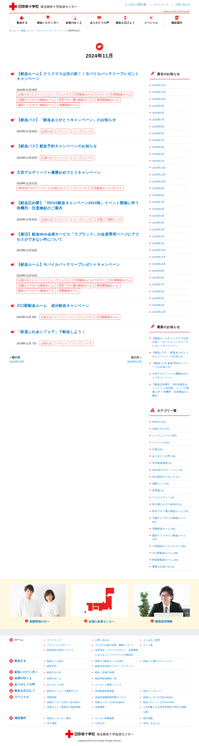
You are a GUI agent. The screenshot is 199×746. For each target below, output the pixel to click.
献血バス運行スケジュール (157, 661)
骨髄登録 (52, 697)
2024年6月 (158, 209)
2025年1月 (158, 161)
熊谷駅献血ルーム (108, 99)
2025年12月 (159, 85)
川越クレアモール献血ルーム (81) (169, 520)
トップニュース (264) (164, 435)
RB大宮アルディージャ (32, 188)
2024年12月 (134, 361)
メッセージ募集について (108, 684)
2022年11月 (159, 312)
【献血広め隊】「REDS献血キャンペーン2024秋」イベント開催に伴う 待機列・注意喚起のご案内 (170, 390)
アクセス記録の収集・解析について (114, 645)
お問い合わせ (182, 4)
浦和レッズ (114, 219)
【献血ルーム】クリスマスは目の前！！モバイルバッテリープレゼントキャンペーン (170, 342)
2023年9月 (158, 270)
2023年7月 (158, 284)
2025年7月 (158, 119)
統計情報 (148, 718)
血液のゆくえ (23, 678)
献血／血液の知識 (104, 672)
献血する (20, 660)
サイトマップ (161, 4)
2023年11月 (159, 257)
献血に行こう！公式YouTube (158, 702)
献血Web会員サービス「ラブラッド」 (115, 666)
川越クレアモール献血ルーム (36, 99)
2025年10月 (159, 99)
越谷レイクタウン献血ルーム (36, 104)
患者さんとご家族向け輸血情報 (64, 707)
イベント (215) (160, 442)
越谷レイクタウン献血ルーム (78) (169, 537)
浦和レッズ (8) (160, 483)
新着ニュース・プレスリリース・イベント (42, 30)
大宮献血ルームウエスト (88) (169, 546)
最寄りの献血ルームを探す (109, 661)
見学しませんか (151, 723)
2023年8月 (158, 277)
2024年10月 (16, 361)
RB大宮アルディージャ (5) (167, 470)
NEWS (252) (159, 421)
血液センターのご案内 (59, 718)
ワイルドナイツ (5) (163, 497)
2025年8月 (158, 112)
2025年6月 (158, 126)
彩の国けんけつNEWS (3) (166, 504)
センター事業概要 (104, 718)
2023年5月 (158, 298)
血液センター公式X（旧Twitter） (64, 702)
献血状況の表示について (60, 650)
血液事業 (100, 707)
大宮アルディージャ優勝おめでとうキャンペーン (59, 172)
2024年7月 (158, 202)
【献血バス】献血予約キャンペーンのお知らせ (57, 146)
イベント (39, 94)
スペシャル (22, 696)
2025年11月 (159, 92)
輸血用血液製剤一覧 (106, 678)
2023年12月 (159, 250)
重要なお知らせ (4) (163, 566)
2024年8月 (158, 195)
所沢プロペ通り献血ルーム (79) (170, 511)
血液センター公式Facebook (158, 697)
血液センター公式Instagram (110, 702)
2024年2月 (158, 236)
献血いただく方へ (26, 672)
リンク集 (148, 645)
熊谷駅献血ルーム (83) (165, 559)
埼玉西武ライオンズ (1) (165, 476)
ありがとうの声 (25, 684)
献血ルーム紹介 (55, 661)
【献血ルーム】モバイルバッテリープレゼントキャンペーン (68, 264)
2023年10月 (159, 264)
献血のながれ (54, 672)
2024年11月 (159, 174)
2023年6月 (158, 291)
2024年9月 (158, 188)
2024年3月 (158, 229)
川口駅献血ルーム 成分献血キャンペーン (53, 306)
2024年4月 (158, 222)
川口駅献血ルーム (120, 94)
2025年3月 (158, 147)
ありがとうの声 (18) (163, 456)
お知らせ (23, 94)
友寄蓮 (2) (158, 490)
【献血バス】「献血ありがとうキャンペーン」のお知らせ (66, 120)
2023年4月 (158, 305)
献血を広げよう (25, 690)
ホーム (12, 30)
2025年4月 (158, 140)
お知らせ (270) (160, 428)
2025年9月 (158, 106)
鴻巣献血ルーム (68, 104)
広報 (100, 219)
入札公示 (100, 723)
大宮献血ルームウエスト (89, 94)
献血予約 (52, 666)
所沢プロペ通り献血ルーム (75, 99)
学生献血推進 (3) (161, 463)
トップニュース (59, 94)
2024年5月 (158, 215)
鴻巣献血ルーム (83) (163, 528)
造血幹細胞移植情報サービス (110, 697)
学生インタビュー (152, 691)
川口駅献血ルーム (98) (165, 553)
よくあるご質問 (133, 4)
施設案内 (20, 717)
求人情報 (52, 723)
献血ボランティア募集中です (62, 691)
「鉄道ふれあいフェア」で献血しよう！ (51, 332)
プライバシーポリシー (59, 645)
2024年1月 (158, 243)
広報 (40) (157, 449)
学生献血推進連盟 (104, 691)
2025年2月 (158, 154)
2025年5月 (158, 133)
